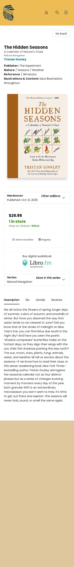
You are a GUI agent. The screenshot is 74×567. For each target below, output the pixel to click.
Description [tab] (11, 300)
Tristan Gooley (15, 59)
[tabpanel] (37, 359)
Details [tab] (40, 300)
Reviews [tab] (56, 300)
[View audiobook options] (37, 261)
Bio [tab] (28, 300)
